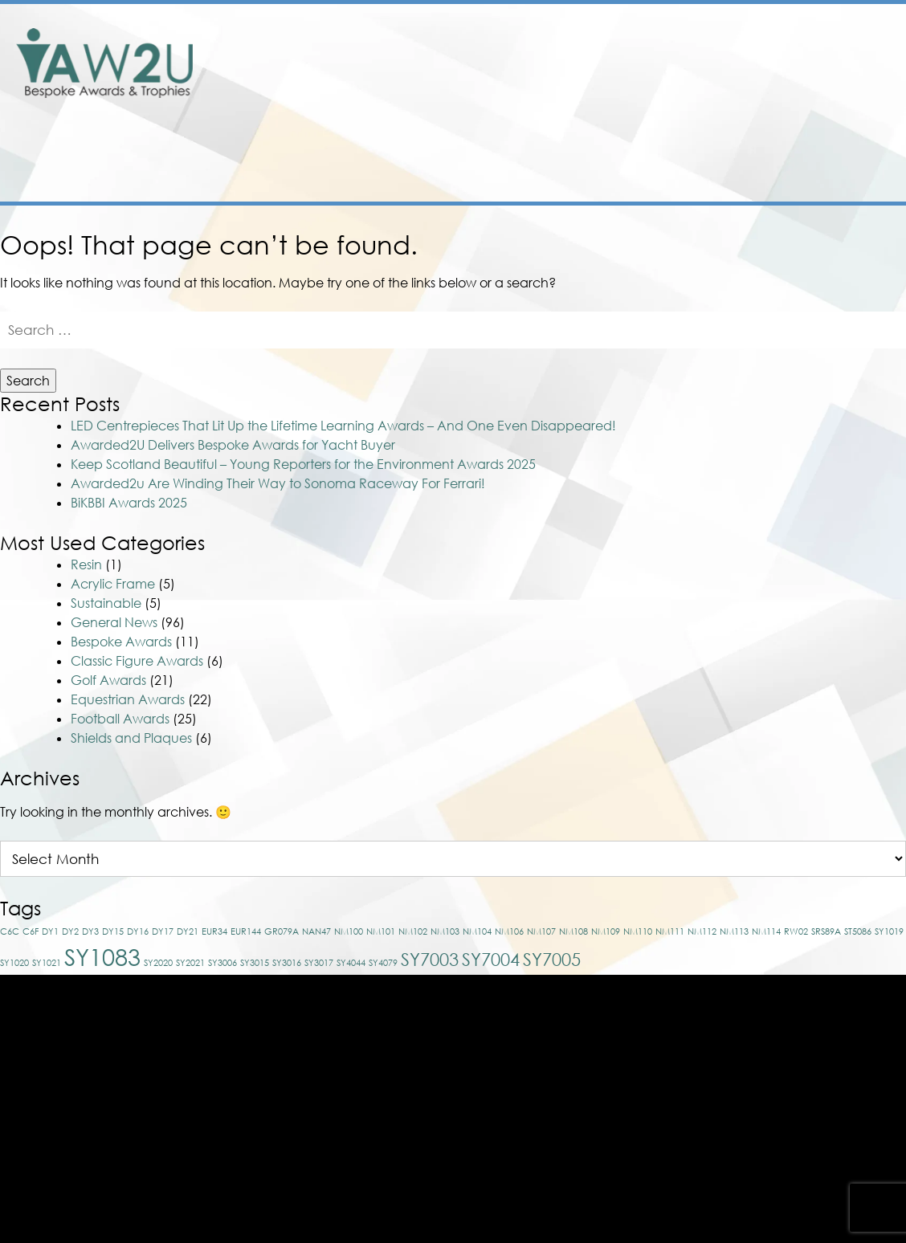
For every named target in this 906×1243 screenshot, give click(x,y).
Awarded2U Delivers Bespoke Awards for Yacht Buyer (233, 371)
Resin (86, 491)
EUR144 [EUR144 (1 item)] (246, 857)
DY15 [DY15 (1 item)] (113, 857)
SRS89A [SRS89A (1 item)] (826, 857)
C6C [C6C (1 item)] (9, 857)
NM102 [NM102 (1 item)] (412, 857)
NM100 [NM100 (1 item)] (348, 857)
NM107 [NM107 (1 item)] (541, 857)
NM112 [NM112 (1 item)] (702, 857)
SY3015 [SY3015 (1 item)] (254, 888)
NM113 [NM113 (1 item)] (734, 857)
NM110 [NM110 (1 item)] (637, 857)
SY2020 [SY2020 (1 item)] (158, 888)
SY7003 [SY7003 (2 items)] (430, 885)
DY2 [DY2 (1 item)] (70, 857)
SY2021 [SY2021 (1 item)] (190, 888)
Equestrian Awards (128, 625)
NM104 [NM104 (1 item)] (477, 857)
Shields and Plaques (131, 664)
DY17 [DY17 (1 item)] (162, 857)
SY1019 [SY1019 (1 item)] (889, 857)
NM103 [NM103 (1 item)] (445, 857)
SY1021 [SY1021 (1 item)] (46, 888)
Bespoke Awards (121, 568)
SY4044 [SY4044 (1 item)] (351, 888)
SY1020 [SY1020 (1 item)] (14, 888)
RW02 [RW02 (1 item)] (796, 857)
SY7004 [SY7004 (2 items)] (491, 885)
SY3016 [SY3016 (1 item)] (286, 888)
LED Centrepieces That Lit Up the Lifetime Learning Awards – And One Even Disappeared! (343, 352)
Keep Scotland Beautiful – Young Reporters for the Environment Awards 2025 (303, 390)
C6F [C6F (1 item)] (30, 857)
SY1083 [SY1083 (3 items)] (102, 882)
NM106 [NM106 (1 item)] (509, 857)
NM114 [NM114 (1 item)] (766, 857)
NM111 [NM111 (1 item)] (669, 857)
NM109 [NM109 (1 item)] (605, 857)
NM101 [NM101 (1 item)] (380, 857)
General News (114, 548)
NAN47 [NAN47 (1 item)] (316, 857)
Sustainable (106, 529)
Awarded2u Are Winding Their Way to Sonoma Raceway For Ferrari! (278, 409)
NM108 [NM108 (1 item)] (573, 857)
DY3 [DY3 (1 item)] (90, 857)
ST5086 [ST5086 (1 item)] (857, 857)
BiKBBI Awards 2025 (129, 429)
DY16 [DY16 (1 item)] (138, 857)
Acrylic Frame (113, 510)
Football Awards (120, 645)
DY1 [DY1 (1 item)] (50, 857)
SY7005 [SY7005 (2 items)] (552, 885)
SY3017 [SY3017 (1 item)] (318, 888)
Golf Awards (108, 606)
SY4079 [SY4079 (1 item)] (383, 888)
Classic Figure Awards (137, 587)
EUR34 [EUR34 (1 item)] (214, 857)
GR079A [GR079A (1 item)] (281, 857)
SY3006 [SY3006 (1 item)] (222, 888)
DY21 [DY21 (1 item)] (187, 857)
